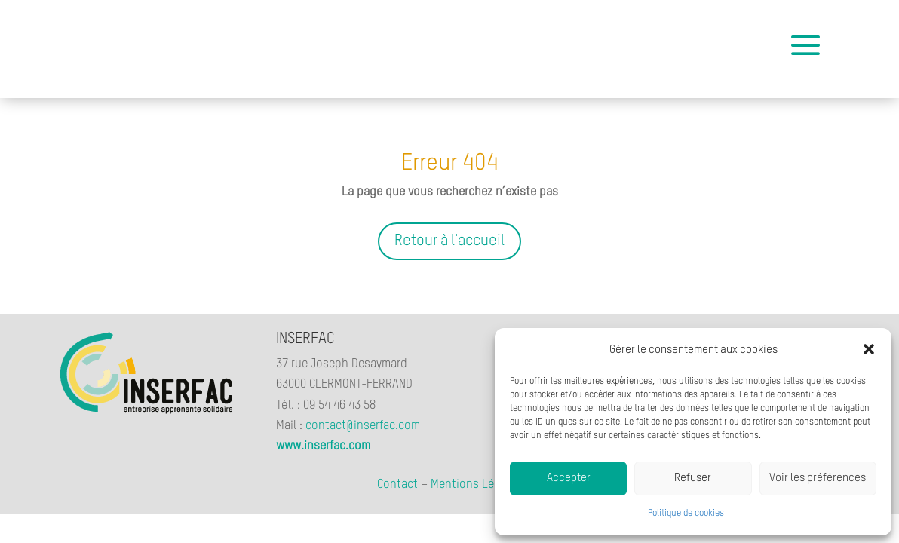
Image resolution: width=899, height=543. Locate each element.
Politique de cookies (686, 513)
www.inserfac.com (323, 446)
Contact (397, 485)
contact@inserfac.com (362, 426)
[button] (868, 349)
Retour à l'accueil (449, 241)
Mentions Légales (477, 485)
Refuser (692, 477)
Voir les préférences (817, 477)
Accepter (569, 477)
